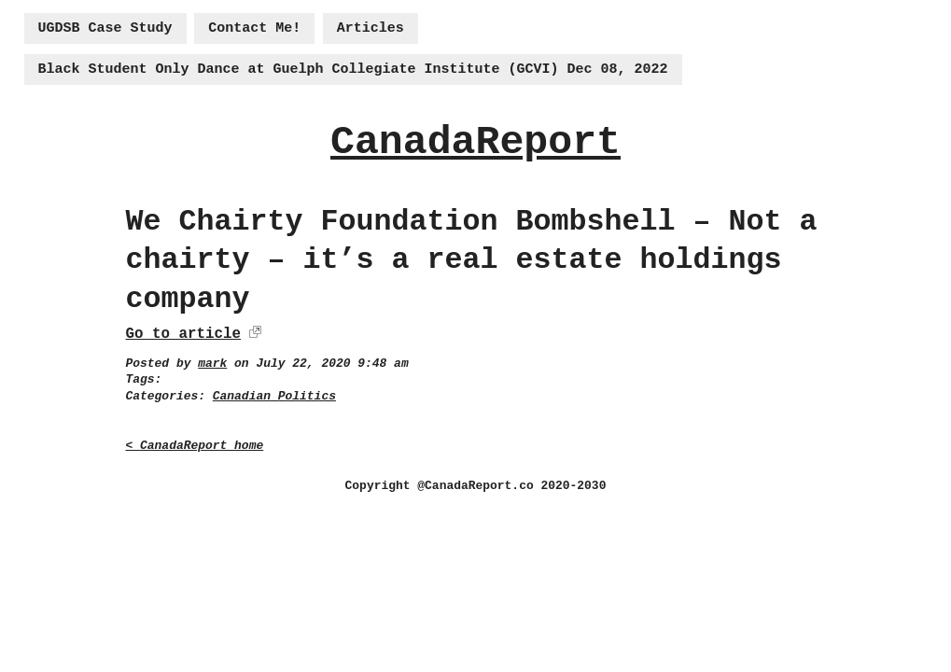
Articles (370, 28)
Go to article (183, 334)
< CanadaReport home (195, 446)
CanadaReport (475, 142)
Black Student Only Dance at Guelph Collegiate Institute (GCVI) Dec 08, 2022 (353, 69)
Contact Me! (254, 28)
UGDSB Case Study (105, 28)
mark (212, 364)
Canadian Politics (274, 396)
